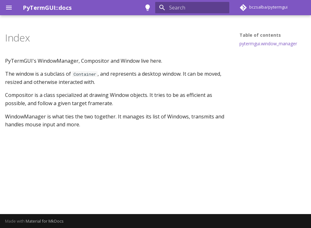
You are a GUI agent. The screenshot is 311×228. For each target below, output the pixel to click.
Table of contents (260, 35)
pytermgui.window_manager (268, 44)
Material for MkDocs (45, 221)
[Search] (192, 7)
